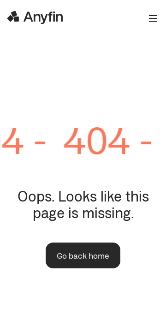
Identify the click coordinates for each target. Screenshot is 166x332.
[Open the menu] (149, 18)
